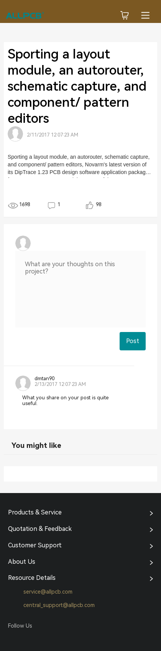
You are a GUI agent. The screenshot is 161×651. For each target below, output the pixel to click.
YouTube (57, 639)
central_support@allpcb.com (51, 605)
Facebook (14, 639)
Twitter (28, 639)
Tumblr (43, 639)
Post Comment (133, 343)
